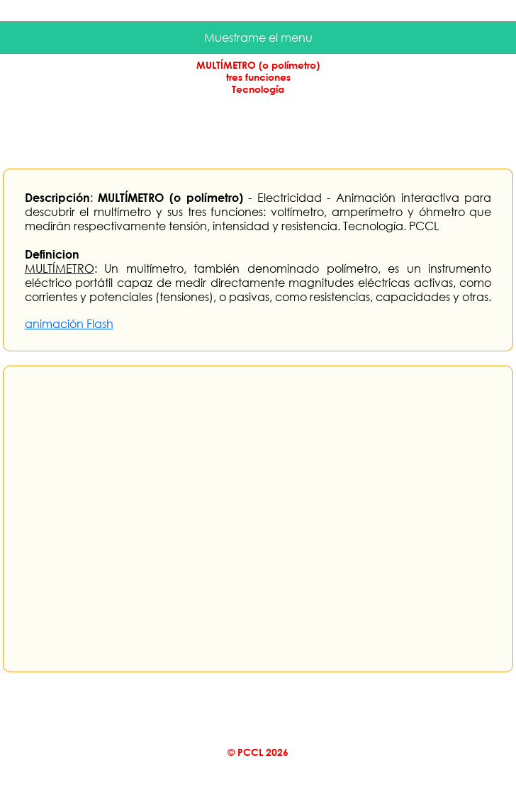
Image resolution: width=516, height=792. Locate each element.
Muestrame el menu (258, 37)
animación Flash (69, 324)
